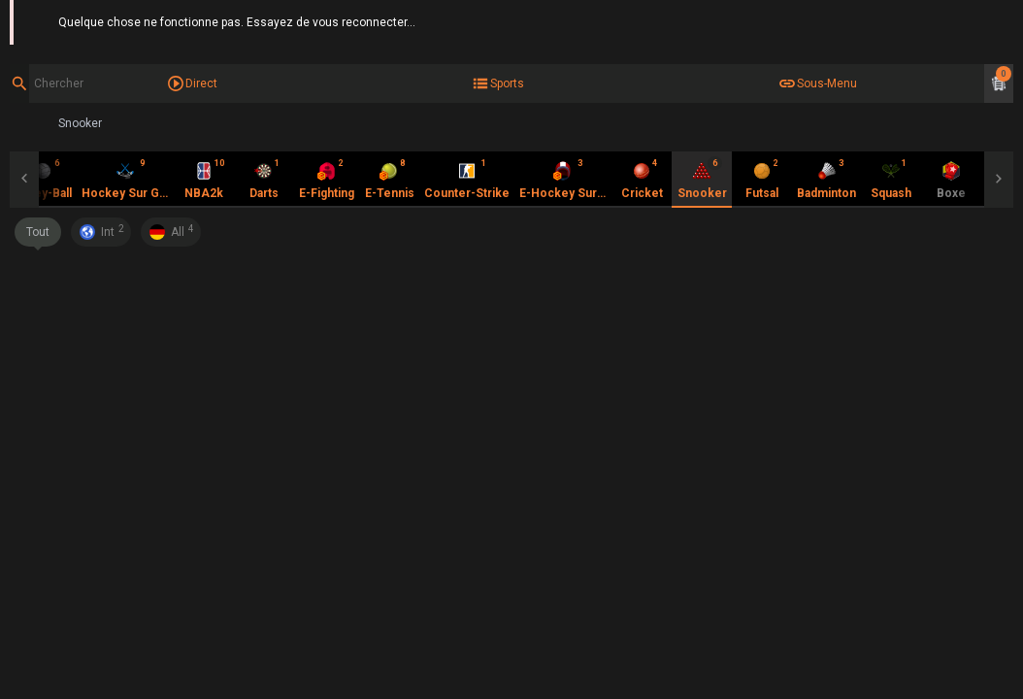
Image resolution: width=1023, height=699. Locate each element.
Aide (1001, 19)
